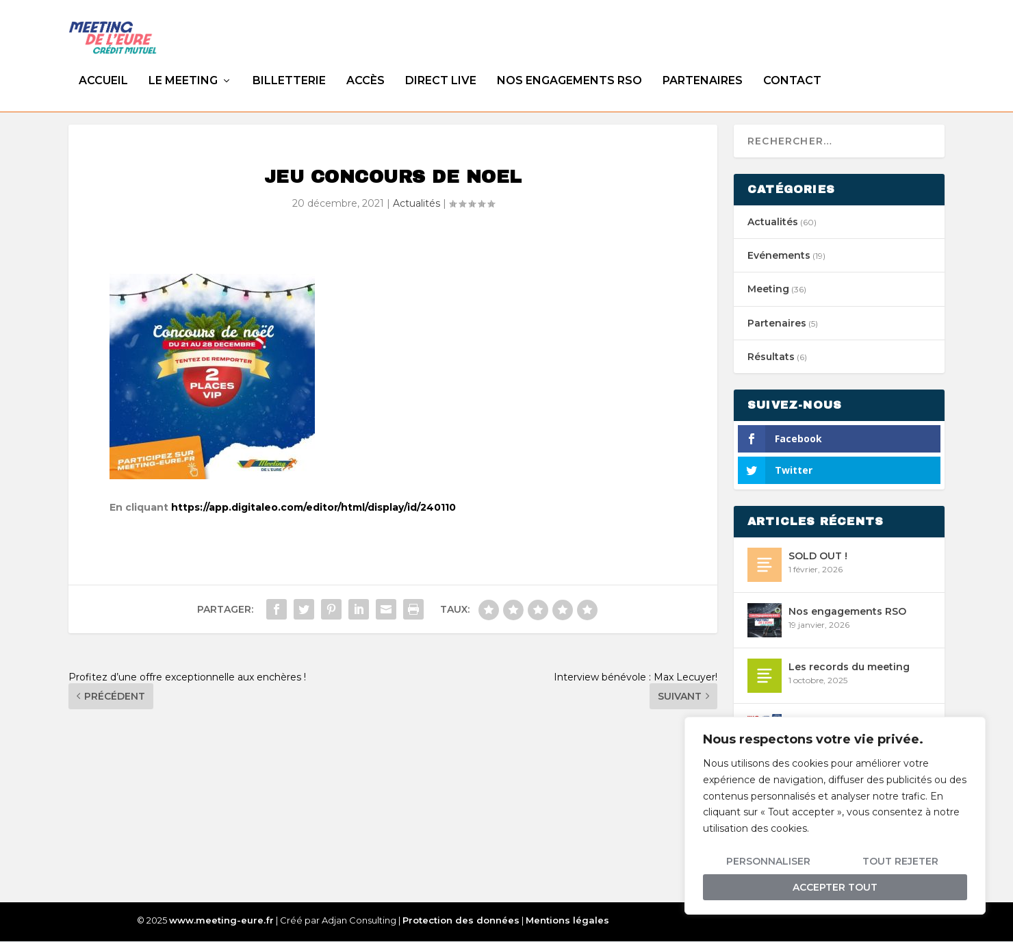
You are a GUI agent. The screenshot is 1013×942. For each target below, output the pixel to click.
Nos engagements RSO (569, 67)
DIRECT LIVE (440, 67)
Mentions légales (567, 920)
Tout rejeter (900, 861)
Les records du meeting (849, 667)
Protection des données (461, 920)
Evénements (778, 256)
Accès (365, 67)
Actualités (416, 204)
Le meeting (183, 67)
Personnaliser (768, 861)
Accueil (103, 67)
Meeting (768, 289)
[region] (835, 816)
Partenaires (703, 67)
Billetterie (289, 67)
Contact (792, 67)
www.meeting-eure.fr (221, 920)
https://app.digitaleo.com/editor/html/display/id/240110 (313, 508)
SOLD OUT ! (817, 556)
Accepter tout (835, 887)
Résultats (771, 357)
